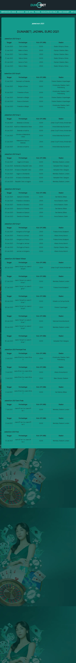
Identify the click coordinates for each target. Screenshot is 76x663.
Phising (37, 12)
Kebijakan (20, 12)
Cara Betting (29, 12)
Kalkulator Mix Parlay (49, 12)
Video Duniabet (63, 12)
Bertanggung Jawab (8, 12)
